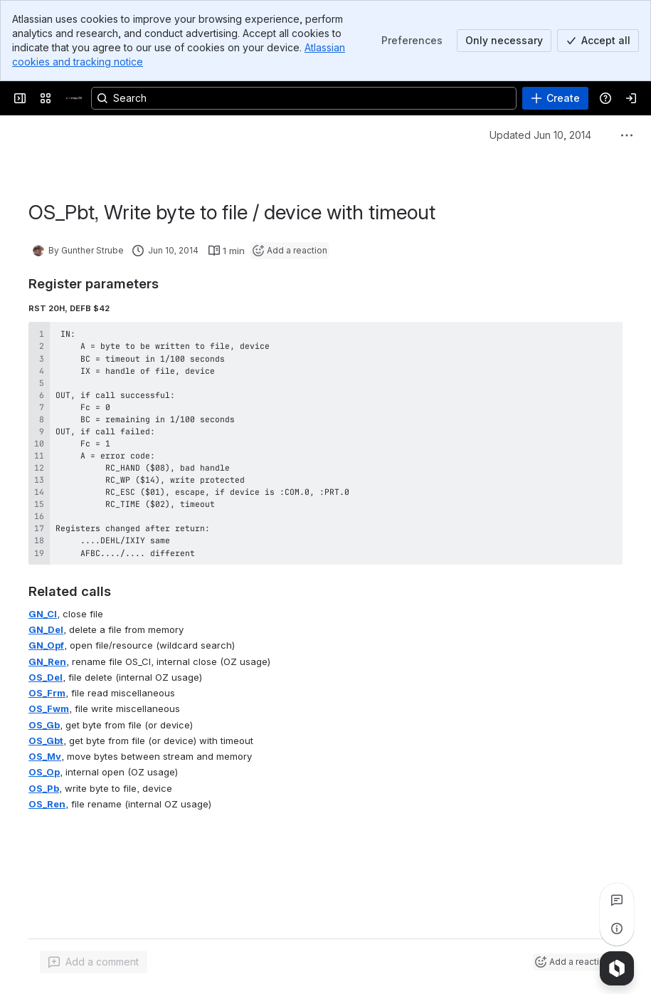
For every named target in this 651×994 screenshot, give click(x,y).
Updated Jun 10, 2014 (540, 135)
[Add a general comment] (93, 962)
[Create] (555, 98)
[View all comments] (616, 900)
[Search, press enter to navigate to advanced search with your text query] (304, 98)
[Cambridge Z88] (74, 98)
